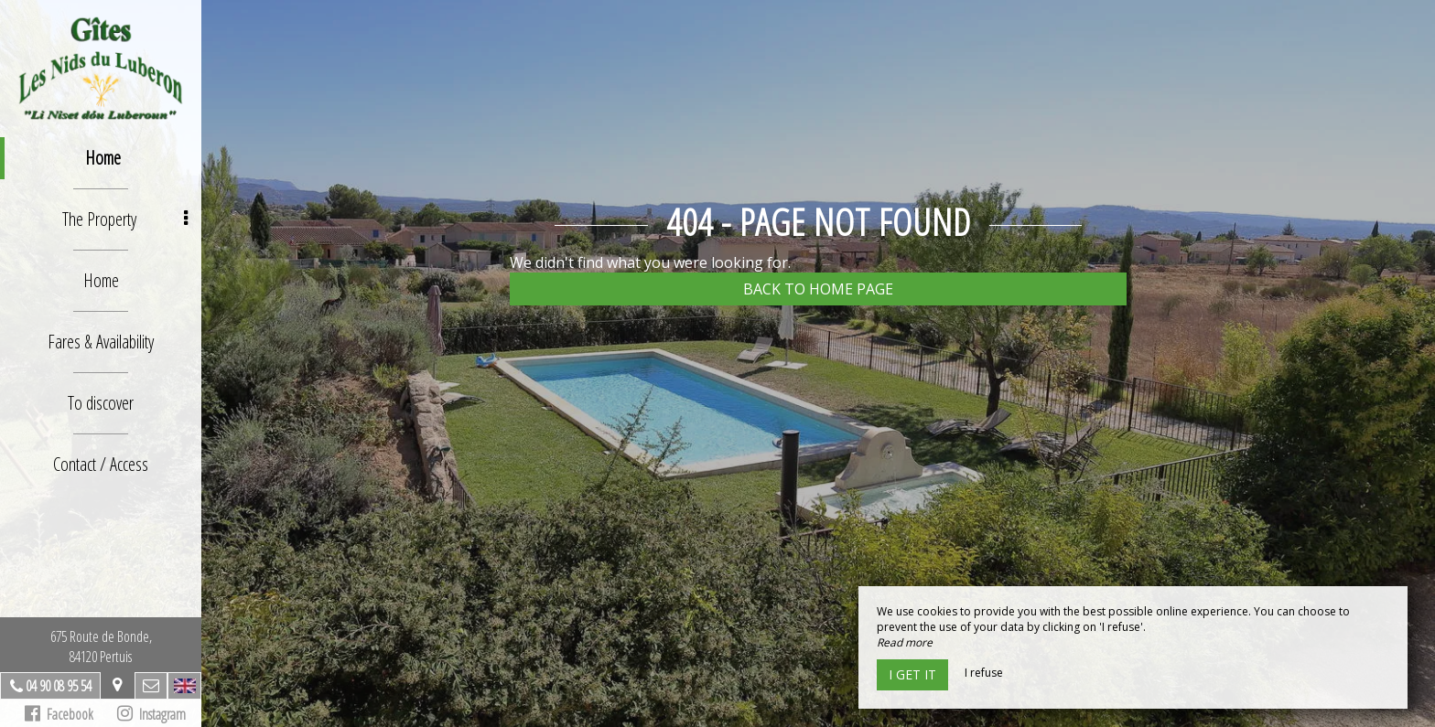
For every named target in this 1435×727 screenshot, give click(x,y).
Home (103, 157)
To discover (101, 402)
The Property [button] (125, 219)
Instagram (151, 714)
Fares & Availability (101, 341)
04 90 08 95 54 (59, 686)
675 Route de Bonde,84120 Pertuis (101, 646)
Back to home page (818, 289)
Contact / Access (100, 464)
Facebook (59, 714)
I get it (912, 674)
